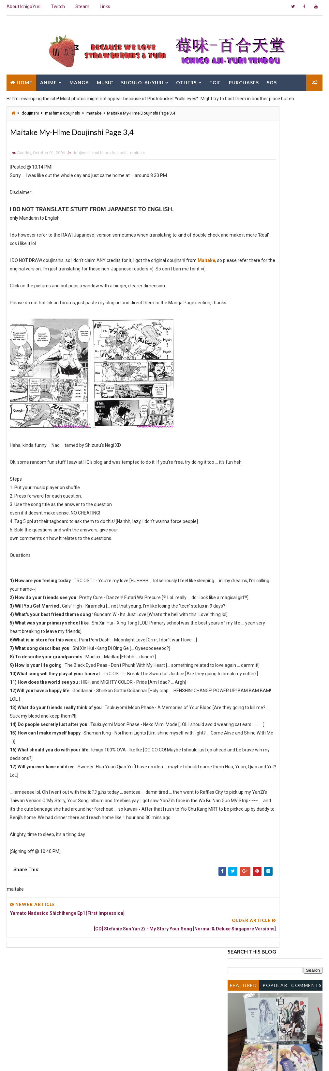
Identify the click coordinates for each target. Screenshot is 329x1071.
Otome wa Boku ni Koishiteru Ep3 (273, 428)
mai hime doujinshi (62, 113)
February (250, 594)
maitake (93, 113)
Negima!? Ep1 (253, 523)
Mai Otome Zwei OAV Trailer (268, 491)
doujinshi (30, 113)
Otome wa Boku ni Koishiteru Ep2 (273, 471)
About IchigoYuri (23, 6)
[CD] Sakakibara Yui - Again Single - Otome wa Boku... (275, 437)
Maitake (207, 262)
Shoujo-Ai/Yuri (142, 80)
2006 (240, 345)
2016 (240, 286)
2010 (240, 319)
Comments (306, 144)
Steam (82, 6)
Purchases (244, 80)
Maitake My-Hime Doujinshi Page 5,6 (276, 498)
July (245, 562)
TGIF (215, 80)
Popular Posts (275, 145)
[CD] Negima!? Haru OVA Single (270, 465)
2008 (240, 332)
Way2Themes (63, 1059)
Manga (79, 80)
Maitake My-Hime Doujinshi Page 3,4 (276, 542)
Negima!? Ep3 (253, 458)
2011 (240, 312)
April (245, 581)
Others (186, 80)
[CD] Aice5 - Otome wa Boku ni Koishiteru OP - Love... (270, 394)
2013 (240, 305)
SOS (272, 80)
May (245, 575)
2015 (240, 292)
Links (105, 6)
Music (105, 80)
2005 (240, 608)
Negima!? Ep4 (253, 378)
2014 (240, 299)
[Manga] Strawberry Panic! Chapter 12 (278, 478)
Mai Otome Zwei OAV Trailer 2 (270, 371)
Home (24, 80)
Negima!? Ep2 (253, 484)
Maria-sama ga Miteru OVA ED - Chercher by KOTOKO (271, 418)
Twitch (58, 6)
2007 (240, 338)
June (246, 568)
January (249, 601)
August (248, 555)
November (251, 358)
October (249, 365)
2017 (240, 279)
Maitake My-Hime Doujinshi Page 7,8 (276, 385)
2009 (240, 325)
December (251, 352)
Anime (48, 80)
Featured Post (243, 145)
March (247, 588)
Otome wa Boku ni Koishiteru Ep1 (273, 504)
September (252, 548)
